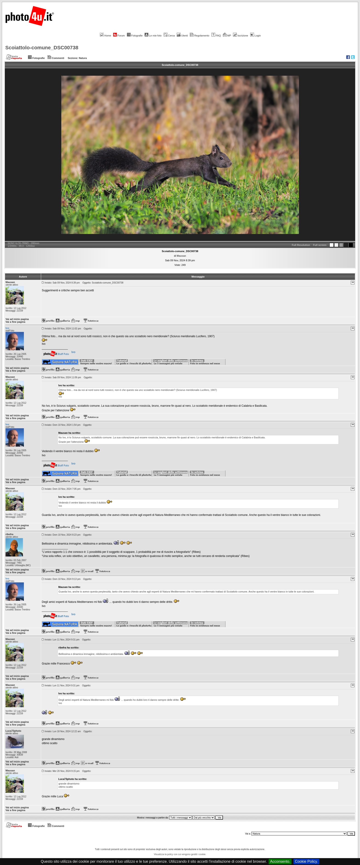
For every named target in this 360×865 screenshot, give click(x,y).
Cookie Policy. (306, 861)
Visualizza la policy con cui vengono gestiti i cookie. (180, 854)
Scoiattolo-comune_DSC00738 (41, 47)
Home (105, 35)
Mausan (181, 255)
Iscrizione (240, 35)
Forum (119, 35)
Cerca (169, 35)
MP (227, 35)
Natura (83, 58)
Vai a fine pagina (15, 321)
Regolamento (199, 35)
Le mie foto (153, 35)
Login (255, 35)
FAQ (216, 35)
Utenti (182, 35)
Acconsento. (280, 861)
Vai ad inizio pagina (17, 319)
